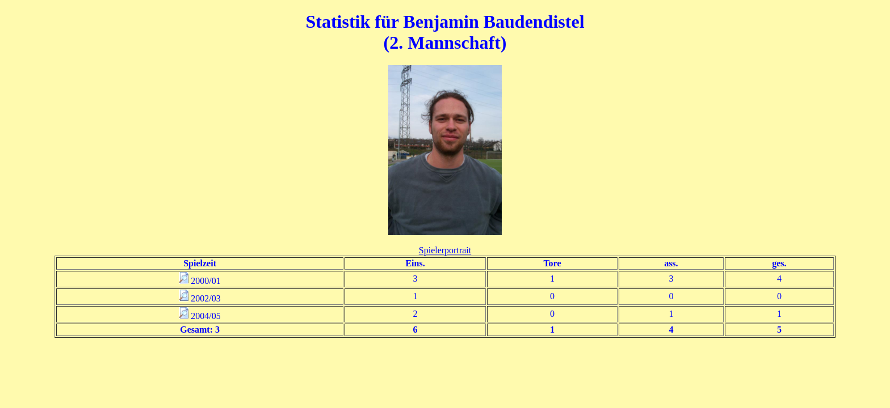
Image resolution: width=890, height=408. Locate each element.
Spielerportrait (445, 250)
